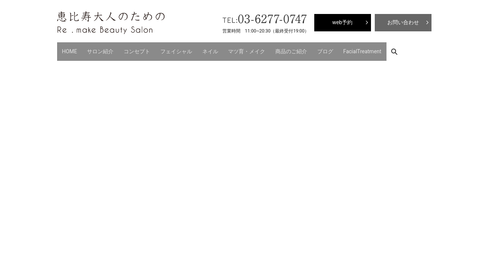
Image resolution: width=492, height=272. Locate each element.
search (364, 49)
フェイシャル (163, 49)
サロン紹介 (94, 49)
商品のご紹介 (266, 49)
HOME (67, 49)
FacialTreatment (330, 49)
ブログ (297, 49)
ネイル (193, 49)
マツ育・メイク (226, 49)
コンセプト (127, 49)
